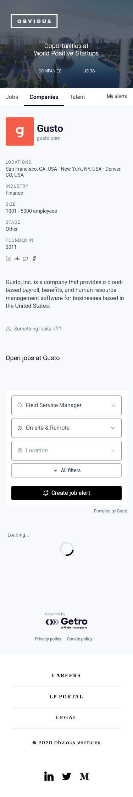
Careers (66, 675)
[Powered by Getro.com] (66, 621)
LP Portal (66, 696)
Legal (66, 717)
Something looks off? (33, 329)
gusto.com (49, 138)
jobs (12, 97)
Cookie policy (80, 639)
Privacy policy (48, 639)
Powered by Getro (110, 511)
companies (43, 97)
